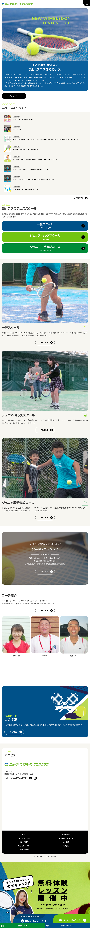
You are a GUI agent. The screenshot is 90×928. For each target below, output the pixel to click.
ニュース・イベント (24, 846)
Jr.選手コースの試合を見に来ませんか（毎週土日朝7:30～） (33, 179)
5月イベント (17, 129)
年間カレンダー (23, 925)
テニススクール (24, 838)
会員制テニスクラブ (66, 838)
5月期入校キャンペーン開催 (23, 119)
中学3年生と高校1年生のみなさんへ (26, 189)
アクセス (66, 846)
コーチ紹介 (24, 842)
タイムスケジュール (68, 925)
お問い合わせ (24, 849)
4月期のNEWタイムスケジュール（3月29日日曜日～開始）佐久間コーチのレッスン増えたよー (45, 139)
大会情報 (65, 842)
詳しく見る (44, 342)
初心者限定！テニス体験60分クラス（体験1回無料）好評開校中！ (35, 159)
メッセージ (13, 96)
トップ (24, 834)
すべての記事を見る (76, 198)
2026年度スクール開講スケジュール (25, 149)
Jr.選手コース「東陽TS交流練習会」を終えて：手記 (30, 169)
